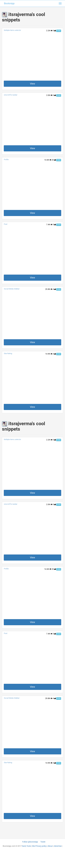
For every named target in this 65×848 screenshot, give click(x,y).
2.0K (49, 95)
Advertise (57, 846)
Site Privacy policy (39, 846)
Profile (6, 160)
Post (5, 224)
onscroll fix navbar (10, 95)
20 (54, 160)
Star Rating (8, 353)
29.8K (48, 289)
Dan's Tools (26, 846)
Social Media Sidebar (11, 289)
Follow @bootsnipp (30, 842)
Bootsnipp (9, 3)
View (32, 83)
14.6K (47, 160)
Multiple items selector (12, 30)
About (50, 846)
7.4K (49, 224)
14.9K (48, 354)
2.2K (49, 30)
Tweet (42, 842)
